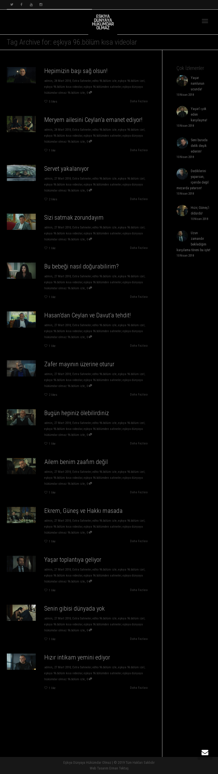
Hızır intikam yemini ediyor (77, 663)
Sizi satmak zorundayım (75, 224)
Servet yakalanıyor (66, 168)
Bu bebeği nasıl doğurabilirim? (79, 273)
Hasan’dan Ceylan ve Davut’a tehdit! (83, 321)
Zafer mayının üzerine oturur (78, 370)
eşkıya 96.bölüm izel (131, 81)
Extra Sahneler (81, 81)
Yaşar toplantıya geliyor (74, 566)
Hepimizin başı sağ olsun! (76, 70)
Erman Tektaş (119, 768)
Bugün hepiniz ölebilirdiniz (77, 419)
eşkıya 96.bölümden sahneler (102, 87)
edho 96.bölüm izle (105, 81)
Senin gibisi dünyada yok (75, 615)
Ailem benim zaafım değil (76, 468)
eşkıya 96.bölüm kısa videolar (63, 87)
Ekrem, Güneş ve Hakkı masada (81, 517)
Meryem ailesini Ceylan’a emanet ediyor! (93, 119)
